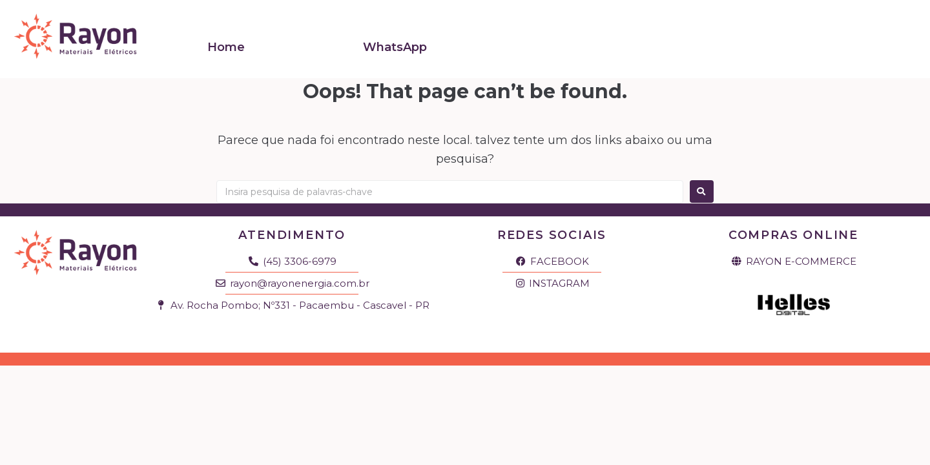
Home (226, 41)
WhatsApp (395, 41)
